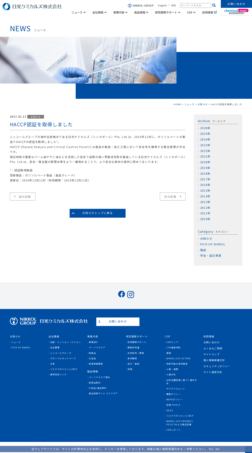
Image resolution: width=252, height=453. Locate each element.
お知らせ (36, 116)
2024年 (205, 139)
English (162, 5)
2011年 (205, 213)
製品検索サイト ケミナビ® (103, 393)
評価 (130, 369)
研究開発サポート (166, 12)
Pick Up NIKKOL (20, 347)
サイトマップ (212, 354)
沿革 (52, 363)
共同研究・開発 (136, 352)
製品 (203, 250)
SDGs (169, 410)
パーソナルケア (97, 347)
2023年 (205, 145)
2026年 (205, 128)
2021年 (205, 156)
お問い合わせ (236, 4)
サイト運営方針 (213, 372)
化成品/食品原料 (98, 387)
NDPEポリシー (174, 399)
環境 (168, 352)
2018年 (205, 173)
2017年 (205, 179)
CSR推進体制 (173, 347)
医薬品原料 (95, 382)
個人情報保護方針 (214, 360)
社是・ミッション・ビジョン (65, 342)
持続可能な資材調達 (177, 363)
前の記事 (25, 196)
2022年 (205, 151)
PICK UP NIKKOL (212, 244)
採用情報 (207, 12)
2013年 (205, 202)
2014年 (205, 196)
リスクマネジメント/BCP (64, 369)
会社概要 (55, 347)
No (217, 449)
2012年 (205, 208)
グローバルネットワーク (63, 358)
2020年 (205, 162)
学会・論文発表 (211, 255)
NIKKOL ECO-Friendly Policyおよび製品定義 (179, 423)
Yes (211, 449)
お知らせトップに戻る (97, 213)
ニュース (77, 12)
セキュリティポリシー (217, 366)
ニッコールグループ (60, 352)
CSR (189, 12)
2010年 (205, 219)
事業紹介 (93, 342)
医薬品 (92, 352)
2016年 (205, 185)
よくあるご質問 (213, 348)
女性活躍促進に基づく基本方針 (181, 381)
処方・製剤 (133, 363)
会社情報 (97, 12)
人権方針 (171, 374)
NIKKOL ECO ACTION (178, 358)
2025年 (205, 134)
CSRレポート (173, 429)
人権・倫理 (172, 369)
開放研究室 (133, 347)
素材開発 (132, 358)
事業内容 (118, 12)
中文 (173, 5)
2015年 (205, 190)
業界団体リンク (58, 374)
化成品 (92, 358)
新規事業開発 (96, 363)
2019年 (205, 168)
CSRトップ (172, 342)
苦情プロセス (173, 404)
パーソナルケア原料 (99, 377)
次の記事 (170, 196)
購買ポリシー (173, 394)
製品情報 (139, 12)
